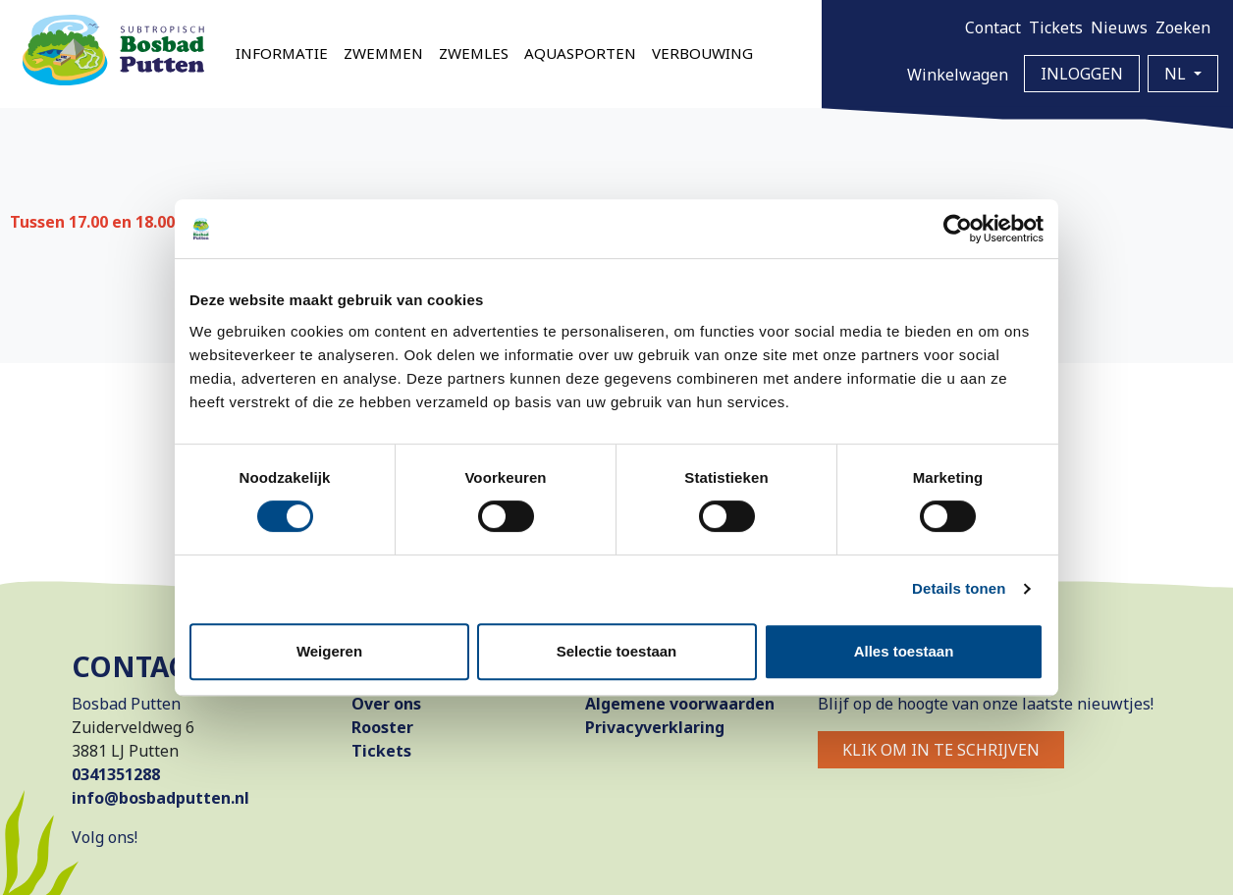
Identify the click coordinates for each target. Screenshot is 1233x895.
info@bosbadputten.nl (160, 798)
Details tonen (958, 588)
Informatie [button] (282, 53)
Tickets (1056, 27)
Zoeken (1182, 27)
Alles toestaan (904, 651)
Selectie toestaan (617, 651)
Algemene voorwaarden (680, 703)
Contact (993, 27)
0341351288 (116, 774)
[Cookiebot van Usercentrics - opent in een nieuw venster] (958, 228)
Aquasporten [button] (580, 53)
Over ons (386, 703)
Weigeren (329, 651)
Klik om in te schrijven (941, 750)
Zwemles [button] (474, 53)
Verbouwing (702, 53)
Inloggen (1082, 73)
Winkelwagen (957, 74)
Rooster (382, 727)
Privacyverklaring (654, 727)
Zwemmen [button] (383, 53)
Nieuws (1119, 27)
